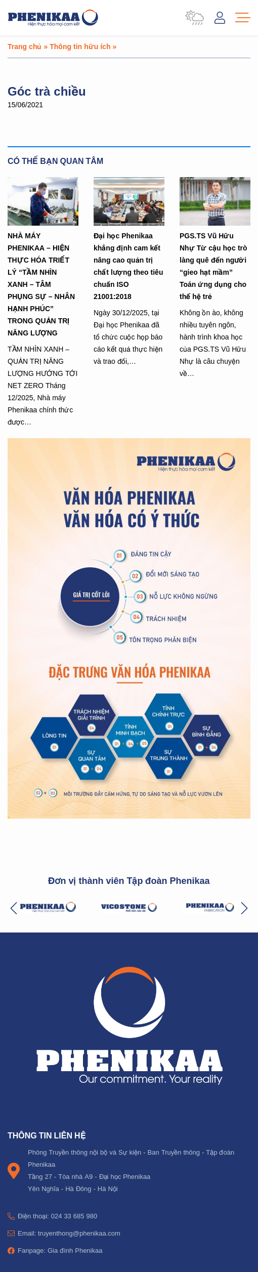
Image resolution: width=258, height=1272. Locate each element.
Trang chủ (24, 46)
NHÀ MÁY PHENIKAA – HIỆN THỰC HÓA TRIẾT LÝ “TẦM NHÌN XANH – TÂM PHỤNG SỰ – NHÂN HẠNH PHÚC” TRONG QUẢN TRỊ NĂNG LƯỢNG (41, 284)
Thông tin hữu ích (80, 46)
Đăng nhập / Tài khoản (219, 18)
